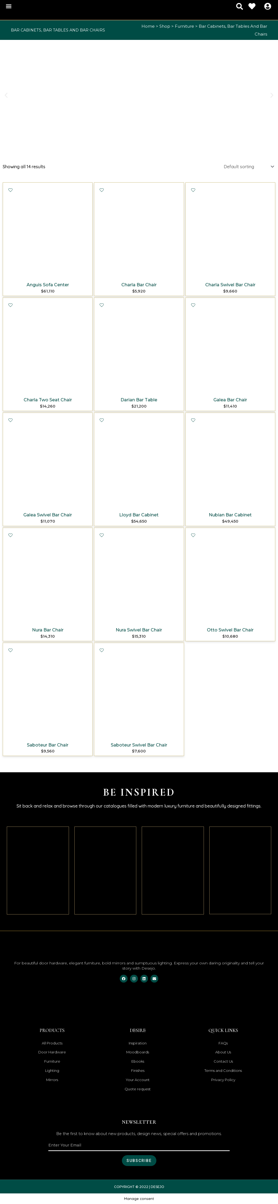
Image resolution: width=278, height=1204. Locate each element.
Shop (164, 26)
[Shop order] (248, 166)
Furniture (184, 26)
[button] (8, 6)
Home (148, 26)
